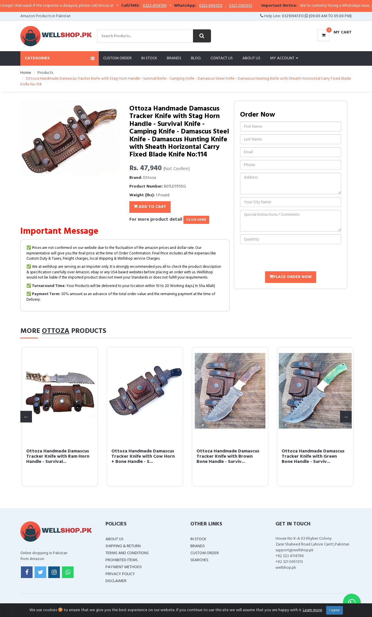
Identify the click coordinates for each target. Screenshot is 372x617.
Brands (174, 58)
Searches (199, 560)
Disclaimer (115, 581)
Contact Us (221, 58)
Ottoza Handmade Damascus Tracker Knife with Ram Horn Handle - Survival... (226, 456)
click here (196, 220)
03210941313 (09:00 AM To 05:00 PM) (317, 16)
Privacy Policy (120, 574)
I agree (334, 610)
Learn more (312, 610)
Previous (26, 416)
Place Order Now (290, 277)
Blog (196, 58)
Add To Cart (150, 207)
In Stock (149, 58)
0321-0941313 (223, 6)
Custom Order (117, 58)
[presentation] (284, 258)
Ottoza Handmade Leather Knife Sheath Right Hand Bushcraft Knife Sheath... (54, 456)
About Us (251, 58)
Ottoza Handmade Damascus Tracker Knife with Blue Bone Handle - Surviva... (142, 456)
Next (346, 416)
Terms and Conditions (127, 553)
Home (25, 72)
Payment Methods (123, 567)
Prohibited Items (121, 560)
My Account (284, 58)
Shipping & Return (123, 546)
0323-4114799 (168, 6)
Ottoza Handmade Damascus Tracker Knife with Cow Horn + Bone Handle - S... (312, 456)
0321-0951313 (253, 6)
